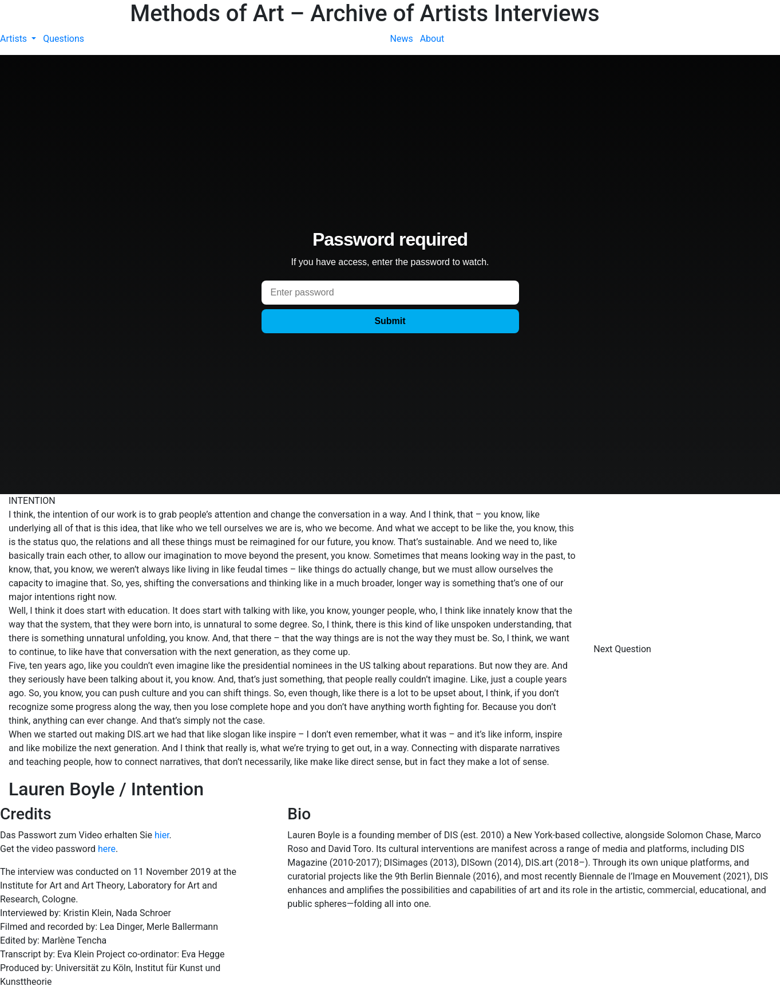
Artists (14, 38)
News (401, 38)
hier (162, 835)
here (107, 848)
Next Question (623, 649)
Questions (63, 38)
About (432, 38)
